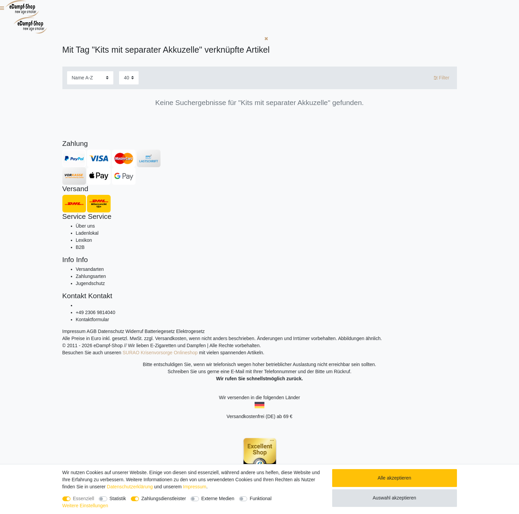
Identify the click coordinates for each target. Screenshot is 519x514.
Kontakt (74, 296)
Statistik (118, 498)
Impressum (74, 331)
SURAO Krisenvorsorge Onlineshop (160, 352)
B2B (80, 247)
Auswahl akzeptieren (394, 497)
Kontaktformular (92, 319)
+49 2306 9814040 (95, 312)
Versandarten (90, 269)
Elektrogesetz (190, 331)
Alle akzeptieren (394, 478)
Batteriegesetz (160, 331)
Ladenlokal (87, 233)
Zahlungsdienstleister (163, 498)
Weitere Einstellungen (85, 505)
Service (74, 216)
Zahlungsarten (91, 276)
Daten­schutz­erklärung (130, 486)
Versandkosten (170, 338)
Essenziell (83, 498)
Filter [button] (442, 78)
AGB (92, 331)
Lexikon (84, 240)
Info (68, 259)
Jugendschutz (90, 283)
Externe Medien (217, 498)
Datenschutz (111, 331)
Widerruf (134, 331)
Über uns (85, 226)
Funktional (260, 498)
